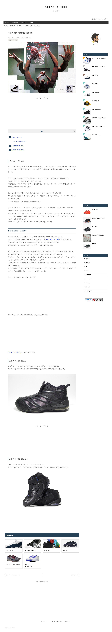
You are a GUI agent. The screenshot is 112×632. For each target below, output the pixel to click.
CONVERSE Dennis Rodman (99, 118)
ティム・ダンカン (17, 137)
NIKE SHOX (10, 550)
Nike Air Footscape (96, 135)
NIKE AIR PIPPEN (96, 109)
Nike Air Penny (95, 84)
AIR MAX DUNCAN (17, 145)
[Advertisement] (42, 111)
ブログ (87, 287)
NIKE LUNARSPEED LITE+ (13, 564)
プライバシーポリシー (56, 621)
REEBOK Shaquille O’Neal (98, 67)
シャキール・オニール (52, 239)
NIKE (10, 40)
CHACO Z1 (95, 226)
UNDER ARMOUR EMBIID (98, 218)
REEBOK (88, 275)
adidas (87, 258)
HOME (7, 22)
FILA (87, 266)
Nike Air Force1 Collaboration (29, 565)
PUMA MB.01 (95, 209)
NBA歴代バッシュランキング (99, 58)
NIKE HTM (65, 550)
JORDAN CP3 (47, 550)
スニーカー (89, 279)
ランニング (89, 291)
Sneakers (15, 22)
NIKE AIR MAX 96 (96, 92)
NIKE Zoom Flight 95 (30, 550)
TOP (10, 25)
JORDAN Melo (95, 101)
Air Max (88, 262)
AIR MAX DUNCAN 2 (18, 149)
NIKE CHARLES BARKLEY (13, 575)
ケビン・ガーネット (14, 352)
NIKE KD (94, 243)
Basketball (24, 22)
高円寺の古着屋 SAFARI (98, 235)
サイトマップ (43, 621)
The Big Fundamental (19, 141)
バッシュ (15, 40)
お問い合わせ (68, 621)
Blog (31, 22)
